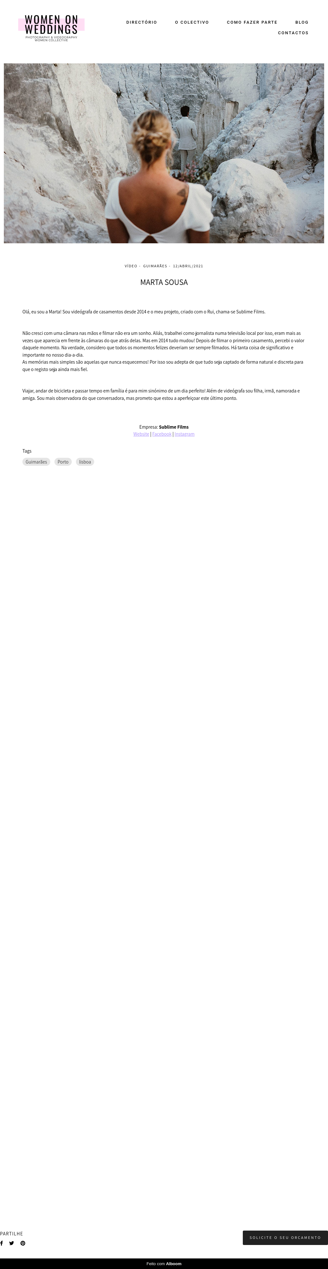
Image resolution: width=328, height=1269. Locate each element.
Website (141, 434)
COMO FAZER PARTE (252, 22)
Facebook (161, 434)
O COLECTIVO (192, 22)
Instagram (184, 434)
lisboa (85, 462)
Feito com (163, 1263)
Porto (63, 462)
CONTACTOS (293, 32)
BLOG (302, 22)
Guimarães (36, 462)
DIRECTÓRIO (142, 22)
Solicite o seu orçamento (285, 1237)
